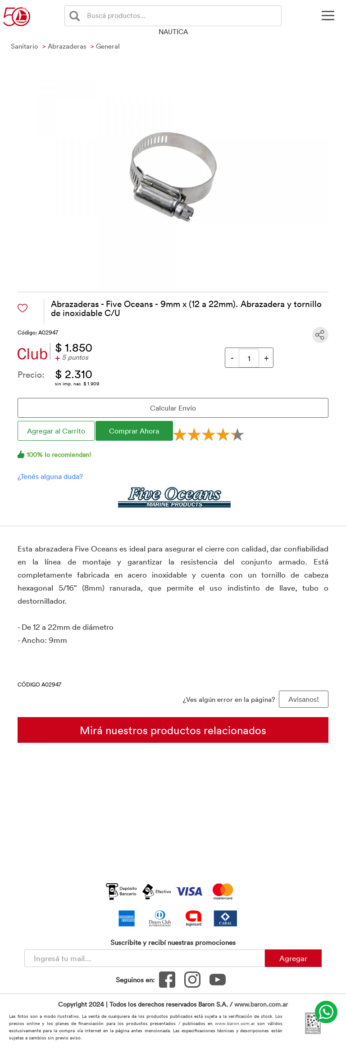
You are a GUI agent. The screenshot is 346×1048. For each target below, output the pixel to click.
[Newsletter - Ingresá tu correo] (144, 958)
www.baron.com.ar (261, 1004)
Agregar (293, 958)
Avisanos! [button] (303, 699)
